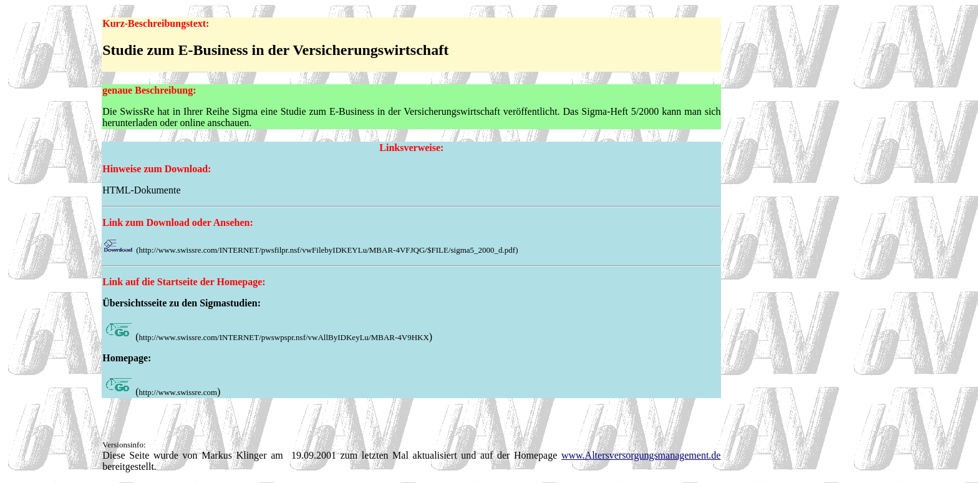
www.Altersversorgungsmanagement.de (641, 455)
